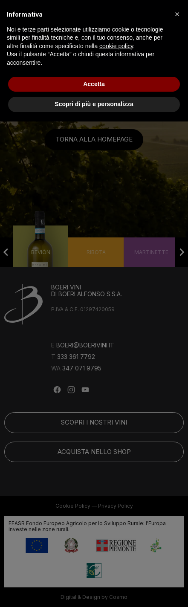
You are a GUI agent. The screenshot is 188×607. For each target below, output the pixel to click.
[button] (177, 13)
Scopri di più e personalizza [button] (94, 104)
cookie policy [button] (116, 46)
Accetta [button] (94, 84)
